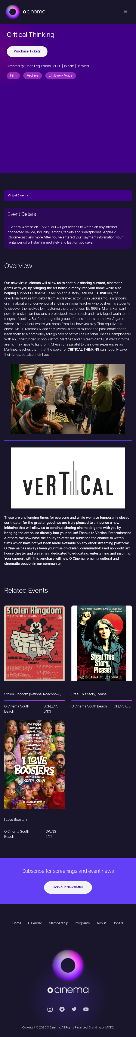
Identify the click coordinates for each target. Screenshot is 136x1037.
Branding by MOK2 (101, 1027)
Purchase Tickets (27, 51)
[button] (125, 12)
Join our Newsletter (68, 887)
